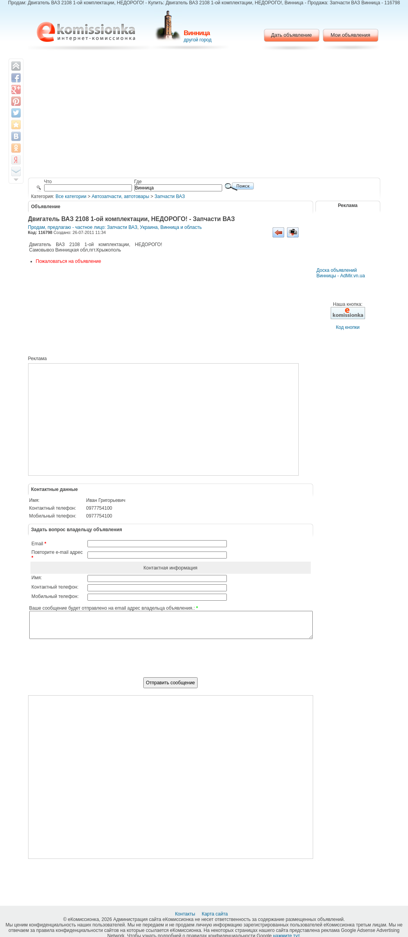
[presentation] (170, 662)
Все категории (70, 196)
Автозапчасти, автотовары (120, 196)
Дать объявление (291, 35)
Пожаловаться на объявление (68, 261)
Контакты (185, 914)
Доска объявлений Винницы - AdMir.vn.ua (341, 273)
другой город (198, 40)
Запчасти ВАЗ (170, 196)
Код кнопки (348, 327)
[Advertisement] (204, 115)
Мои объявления (350, 35)
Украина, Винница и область (170, 227)
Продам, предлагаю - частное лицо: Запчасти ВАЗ (82, 227)
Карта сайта (215, 914)
